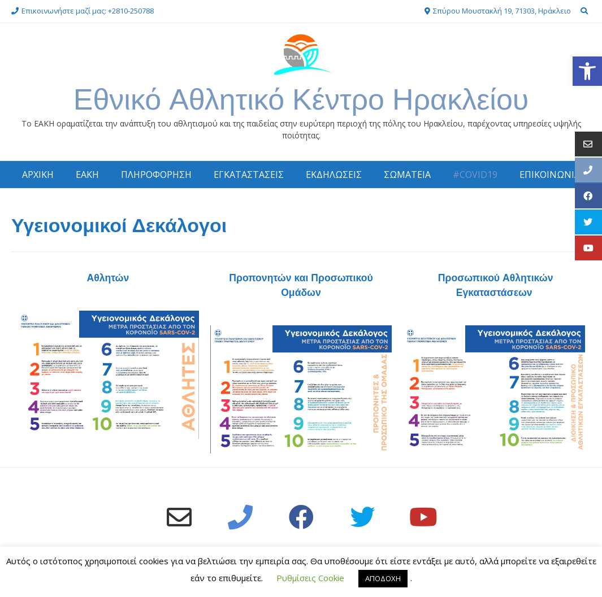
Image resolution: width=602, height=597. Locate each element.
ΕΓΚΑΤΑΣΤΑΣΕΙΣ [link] (249, 174)
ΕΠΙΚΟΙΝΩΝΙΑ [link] (549, 174)
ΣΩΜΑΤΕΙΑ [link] (407, 174)
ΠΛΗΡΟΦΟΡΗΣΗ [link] (156, 174)
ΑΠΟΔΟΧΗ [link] (383, 578)
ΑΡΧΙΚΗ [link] (38, 174)
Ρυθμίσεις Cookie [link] (310, 577)
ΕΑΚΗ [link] (87, 174)
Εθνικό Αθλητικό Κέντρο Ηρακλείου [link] (301, 99)
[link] (587, 71)
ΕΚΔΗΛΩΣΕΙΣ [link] (334, 174)
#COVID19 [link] (475, 174)
